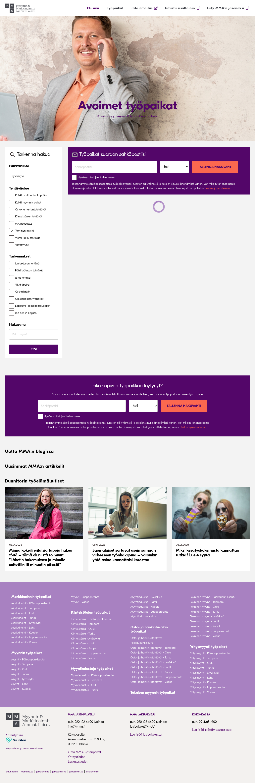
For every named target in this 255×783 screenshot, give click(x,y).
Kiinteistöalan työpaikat (90, 612)
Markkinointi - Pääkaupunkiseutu (31, 603)
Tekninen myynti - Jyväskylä (207, 616)
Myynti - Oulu (19, 669)
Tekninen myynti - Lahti (204, 621)
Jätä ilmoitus (142, 8)
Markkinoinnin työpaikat (31, 597)
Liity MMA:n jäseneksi (225, 8)
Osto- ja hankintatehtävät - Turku (151, 657)
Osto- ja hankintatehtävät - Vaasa (151, 682)
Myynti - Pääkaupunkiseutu (28, 659)
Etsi (34, 349)
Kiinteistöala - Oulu (83, 629)
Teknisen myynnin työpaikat (152, 693)
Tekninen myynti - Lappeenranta (210, 631)
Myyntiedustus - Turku (84, 690)
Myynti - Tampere (22, 664)
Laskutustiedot (77, 761)
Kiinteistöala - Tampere (85, 624)
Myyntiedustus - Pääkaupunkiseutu (92, 675)
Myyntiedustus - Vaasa (144, 616)
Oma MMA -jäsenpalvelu (85, 752)
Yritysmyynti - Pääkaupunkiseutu (210, 653)
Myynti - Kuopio (21, 689)
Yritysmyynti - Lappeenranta (207, 687)
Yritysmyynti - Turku (202, 668)
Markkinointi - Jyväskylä (25, 623)
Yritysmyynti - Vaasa (202, 692)
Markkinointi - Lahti (23, 627)
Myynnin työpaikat (26, 653)
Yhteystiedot (76, 757)
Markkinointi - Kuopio (24, 632)
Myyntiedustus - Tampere (86, 680)
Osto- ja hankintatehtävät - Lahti (150, 667)
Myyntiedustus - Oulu (84, 685)
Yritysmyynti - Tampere (204, 658)
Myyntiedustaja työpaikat (92, 669)
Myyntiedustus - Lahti (143, 602)
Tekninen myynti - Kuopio (205, 626)
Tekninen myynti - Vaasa (205, 636)
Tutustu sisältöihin (180, 8)
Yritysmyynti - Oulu (201, 663)
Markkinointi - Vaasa (24, 642)
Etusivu (93, 8)
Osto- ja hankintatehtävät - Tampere (153, 647)
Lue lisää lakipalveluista (146, 734)
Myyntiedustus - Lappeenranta (149, 611)
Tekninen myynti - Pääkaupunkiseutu (212, 597)
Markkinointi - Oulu (23, 613)
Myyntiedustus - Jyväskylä (146, 597)
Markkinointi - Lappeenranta (29, 637)
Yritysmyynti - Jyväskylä (204, 672)
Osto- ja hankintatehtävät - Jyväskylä (153, 662)
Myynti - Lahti (19, 684)
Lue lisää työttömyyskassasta (211, 730)
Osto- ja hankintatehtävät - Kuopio (151, 672)
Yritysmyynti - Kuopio (203, 682)
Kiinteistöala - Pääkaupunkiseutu (91, 619)
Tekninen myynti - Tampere (207, 602)
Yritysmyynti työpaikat (208, 647)
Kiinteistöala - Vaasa (83, 658)
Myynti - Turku (20, 674)
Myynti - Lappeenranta (85, 597)
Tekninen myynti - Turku (205, 611)
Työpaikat (115, 8)
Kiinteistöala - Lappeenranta (88, 653)
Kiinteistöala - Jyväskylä (85, 638)
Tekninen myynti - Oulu (204, 606)
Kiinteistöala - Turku (83, 633)
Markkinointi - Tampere (25, 608)
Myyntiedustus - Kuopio (144, 606)
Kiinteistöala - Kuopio (84, 648)
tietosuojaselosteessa (217, 188)
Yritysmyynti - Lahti (201, 677)
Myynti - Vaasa (80, 602)
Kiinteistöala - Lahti (82, 643)
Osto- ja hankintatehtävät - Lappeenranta (156, 677)
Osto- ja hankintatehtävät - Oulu (150, 652)
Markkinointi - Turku (23, 618)
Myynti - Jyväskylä (22, 679)
